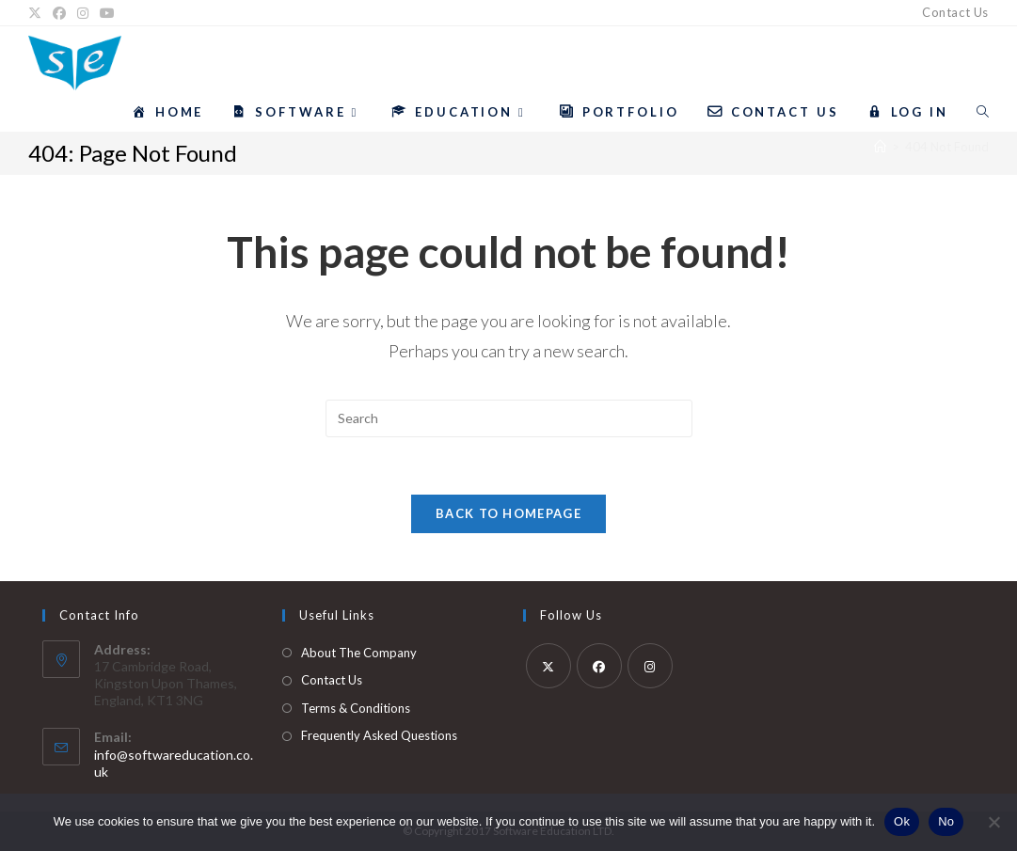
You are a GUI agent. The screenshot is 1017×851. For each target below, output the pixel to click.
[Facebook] (59, 13)
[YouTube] (107, 13)
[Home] (880, 146)
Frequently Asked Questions (379, 735)
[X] (37, 13)
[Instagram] (83, 13)
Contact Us (955, 12)
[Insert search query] (509, 418)
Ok (902, 821)
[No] (993, 821)
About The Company (359, 652)
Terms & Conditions (355, 708)
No (946, 821)
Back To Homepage (508, 513)
